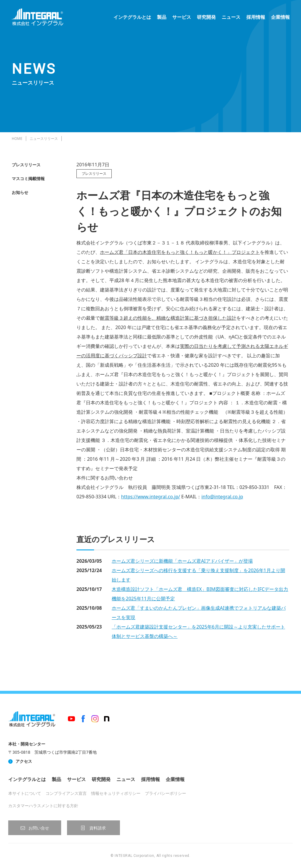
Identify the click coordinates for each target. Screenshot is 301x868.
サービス (181, 17)
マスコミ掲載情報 (28, 178)
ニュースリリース (44, 138)
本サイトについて (24, 793)
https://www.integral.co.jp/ (150, 496)
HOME (17, 138)
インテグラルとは (131, 17)
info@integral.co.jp (222, 496)
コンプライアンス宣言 (66, 793)
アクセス (24, 761)
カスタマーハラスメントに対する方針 (43, 805)
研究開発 (205, 17)
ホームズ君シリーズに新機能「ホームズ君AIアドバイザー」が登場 (182, 561)
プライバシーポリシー (165, 793)
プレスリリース (26, 164)
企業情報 (279, 17)
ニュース (230, 17)
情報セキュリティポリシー (116, 793)
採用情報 (255, 17)
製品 (161, 17)
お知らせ (20, 192)
